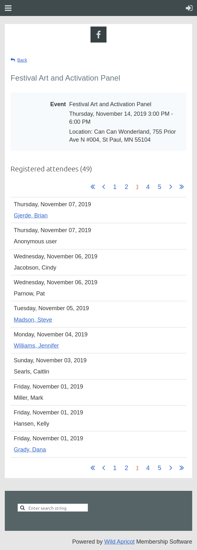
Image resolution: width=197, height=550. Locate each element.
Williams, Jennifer (36, 345)
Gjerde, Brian (31, 215)
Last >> (181, 187)
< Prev (103, 187)
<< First (93, 187)
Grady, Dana (30, 449)
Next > (171, 187)
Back (22, 60)
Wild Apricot (119, 541)
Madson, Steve (33, 320)
